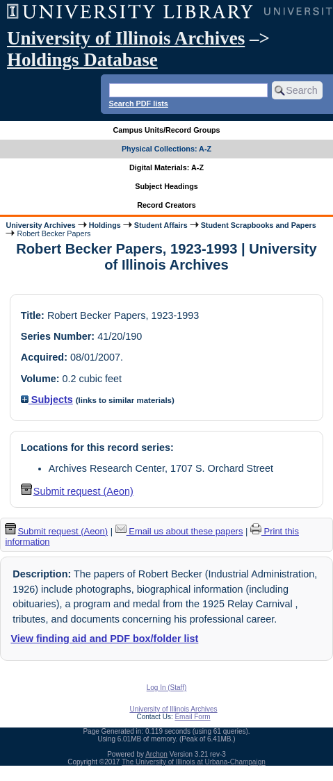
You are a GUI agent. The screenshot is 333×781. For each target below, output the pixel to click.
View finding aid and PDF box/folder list (104, 638)
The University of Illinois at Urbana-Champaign (194, 762)
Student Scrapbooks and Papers (258, 225)
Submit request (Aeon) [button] (77, 491)
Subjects (47, 399)
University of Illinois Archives (126, 38)
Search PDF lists (138, 103)
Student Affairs (161, 225)
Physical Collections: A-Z (166, 149)
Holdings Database (82, 59)
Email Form (192, 717)
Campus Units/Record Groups (166, 130)
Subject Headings (166, 186)
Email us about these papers (179, 531)
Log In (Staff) (167, 687)
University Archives (40, 225)
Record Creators (166, 205)
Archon (156, 754)
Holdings (105, 225)
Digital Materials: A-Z (166, 167)
